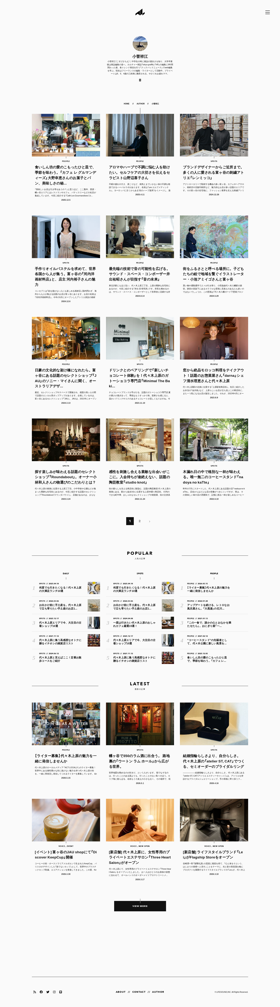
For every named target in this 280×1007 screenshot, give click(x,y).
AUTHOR (141, 103)
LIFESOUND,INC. (223, 991)
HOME (127, 103)
